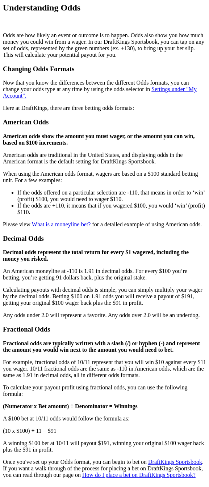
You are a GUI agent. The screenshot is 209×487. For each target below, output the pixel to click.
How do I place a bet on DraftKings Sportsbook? (139, 475)
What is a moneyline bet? (60, 224)
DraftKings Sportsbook (175, 462)
